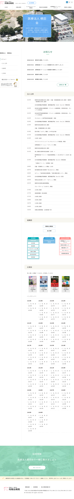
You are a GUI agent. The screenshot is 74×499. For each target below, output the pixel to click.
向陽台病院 (18, 7)
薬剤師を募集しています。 (42, 60)
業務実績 (27, 487)
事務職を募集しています (41, 79)
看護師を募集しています (41, 74)
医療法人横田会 (67, 7)
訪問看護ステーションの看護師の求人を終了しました (49, 65)
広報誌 (4, 73)
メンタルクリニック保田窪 (30, 7)
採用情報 (31, 3)
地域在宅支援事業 (43, 7)
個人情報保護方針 (45, 487)
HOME (6, 7)
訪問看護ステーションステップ (55, 7)
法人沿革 (4, 63)
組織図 (4, 68)
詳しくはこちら (37, 467)
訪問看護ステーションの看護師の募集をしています (48, 69)
